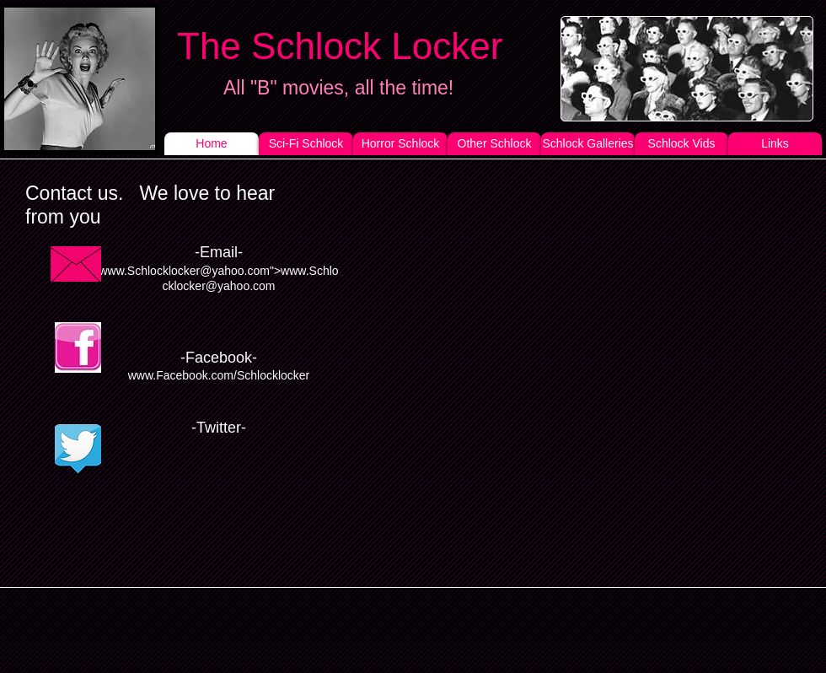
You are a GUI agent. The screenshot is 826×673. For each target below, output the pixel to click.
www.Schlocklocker (149, 270)
